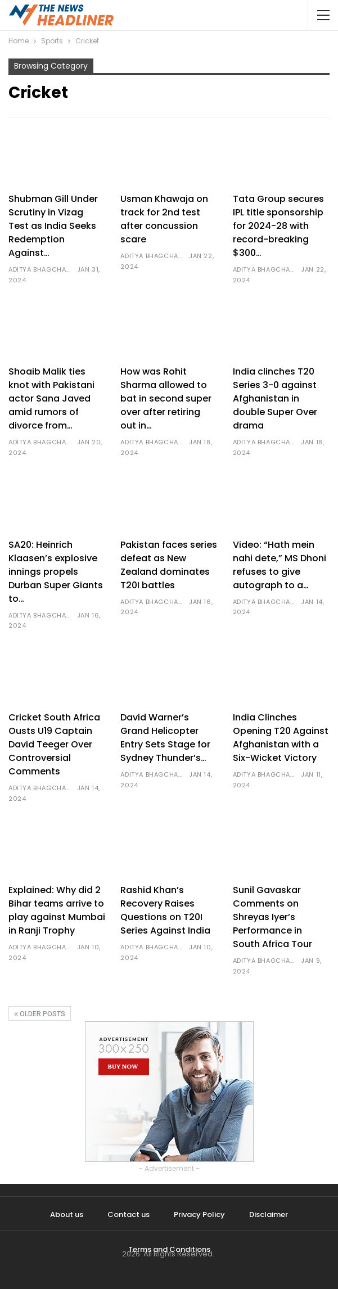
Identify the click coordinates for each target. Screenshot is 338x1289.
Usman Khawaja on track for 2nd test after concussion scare (164, 219)
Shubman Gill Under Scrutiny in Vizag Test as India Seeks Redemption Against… (53, 225)
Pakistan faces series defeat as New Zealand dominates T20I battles (168, 565)
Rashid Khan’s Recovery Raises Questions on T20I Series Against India (165, 910)
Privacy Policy (199, 1214)
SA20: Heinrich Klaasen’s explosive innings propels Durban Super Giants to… (55, 571)
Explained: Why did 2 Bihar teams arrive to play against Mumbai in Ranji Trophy (56, 910)
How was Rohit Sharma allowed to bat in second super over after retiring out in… (165, 398)
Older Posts (39, 1014)
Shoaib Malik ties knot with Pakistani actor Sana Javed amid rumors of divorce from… (51, 398)
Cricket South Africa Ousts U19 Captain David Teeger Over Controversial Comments (54, 744)
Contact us (128, 1214)
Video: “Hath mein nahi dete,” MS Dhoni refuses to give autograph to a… (279, 565)
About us (66, 1214)
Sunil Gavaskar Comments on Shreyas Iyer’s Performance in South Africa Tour (272, 917)
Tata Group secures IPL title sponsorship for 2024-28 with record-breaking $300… (278, 225)
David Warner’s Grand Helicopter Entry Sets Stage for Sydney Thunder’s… (165, 737)
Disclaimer (268, 1214)
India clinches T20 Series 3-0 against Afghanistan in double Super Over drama (275, 398)
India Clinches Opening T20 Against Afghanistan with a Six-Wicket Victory (280, 737)
